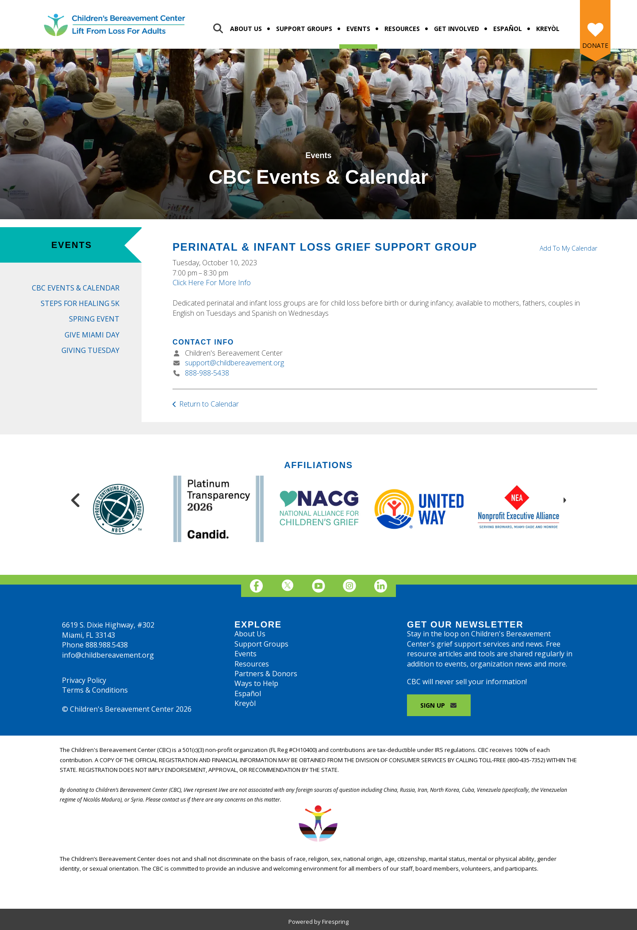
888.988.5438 (106, 645)
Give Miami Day (92, 335)
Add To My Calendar (568, 248)
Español (507, 28)
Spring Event (94, 319)
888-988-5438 (207, 373)
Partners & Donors (265, 673)
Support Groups (304, 28)
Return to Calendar (209, 404)
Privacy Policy (84, 680)
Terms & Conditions (95, 690)
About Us (246, 28)
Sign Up (438, 705)
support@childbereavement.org (234, 363)
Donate (595, 45)
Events (358, 28)
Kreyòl (548, 28)
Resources (402, 28)
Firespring (335, 922)
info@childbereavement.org (108, 655)
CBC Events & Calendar (75, 288)
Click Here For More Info (212, 282)
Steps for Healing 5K (80, 303)
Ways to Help (256, 683)
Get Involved (456, 28)
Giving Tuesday (90, 350)
